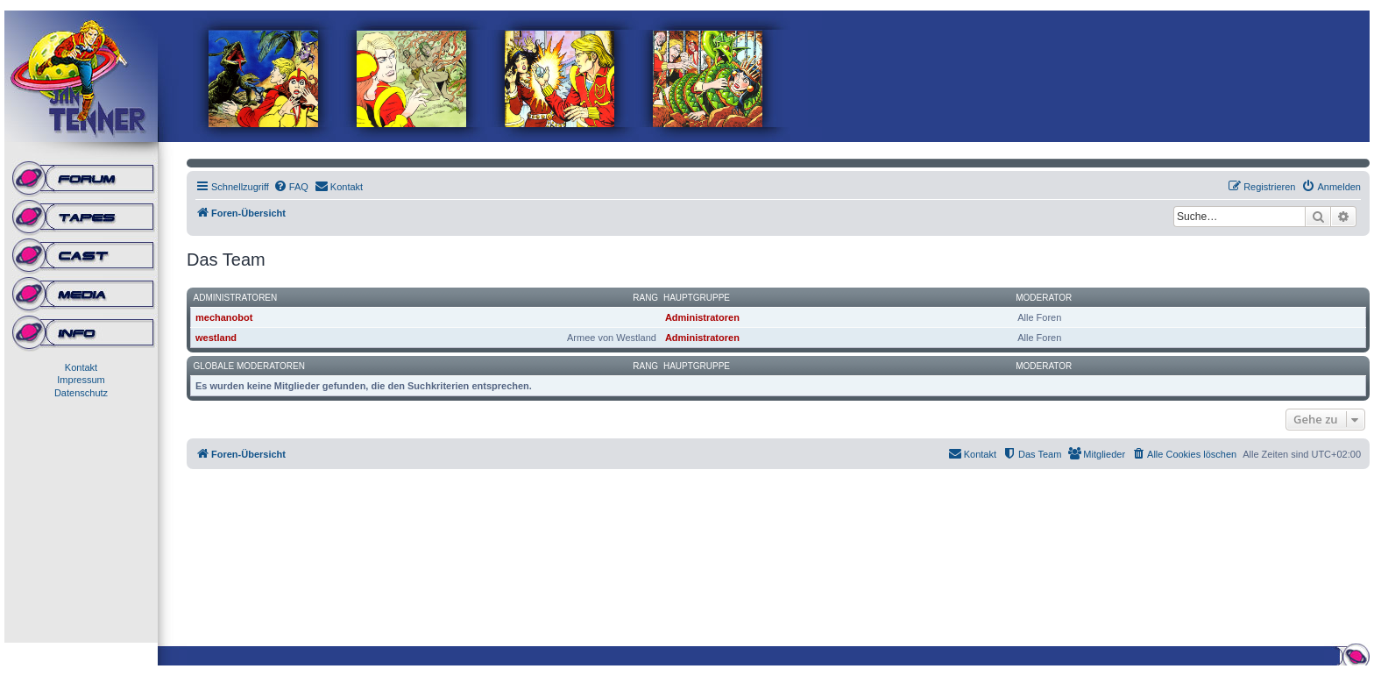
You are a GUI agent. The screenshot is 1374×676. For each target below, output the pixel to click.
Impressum (80, 379)
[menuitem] (290, 186)
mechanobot (223, 317)
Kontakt (81, 367)
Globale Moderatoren (249, 366)
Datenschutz (81, 393)
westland (216, 337)
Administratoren (236, 297)
